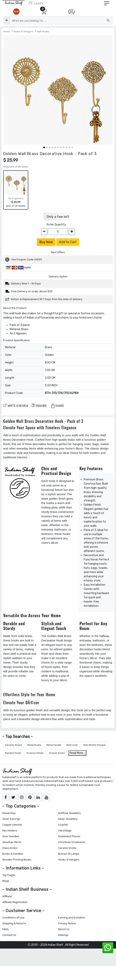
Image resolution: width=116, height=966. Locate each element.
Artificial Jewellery (69, 813)
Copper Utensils (12, 824)
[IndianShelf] (13, 3)
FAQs (5, 929)
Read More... (77, 753)
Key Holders (9, 830)
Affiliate (7, 896)
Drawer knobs (57, 753)
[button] (44, 147)
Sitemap (63, 935)
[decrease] (44, 231)
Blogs (5, 880)
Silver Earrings (11, 818)
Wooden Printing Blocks (16, 859)
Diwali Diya (9, 813)
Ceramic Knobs (13, 745)
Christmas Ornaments (71, 842)
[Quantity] (58, 231)
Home (6, 31)
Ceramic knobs (67, 847)
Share (57, 406)
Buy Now (46, 242)
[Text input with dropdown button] (60, 20)
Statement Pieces (69, 836)
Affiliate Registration (15, 902)
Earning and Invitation (71, 917)
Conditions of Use (13, 917)
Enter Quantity (56, 224)
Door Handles (10, 836)
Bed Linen (72, 745)
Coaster (63, 824)
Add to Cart (68, 242)
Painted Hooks (13, 753)
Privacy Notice (67, 923)
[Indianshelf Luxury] (36, 3)
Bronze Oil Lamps (68, 853)
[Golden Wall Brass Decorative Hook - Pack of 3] (58, 90)
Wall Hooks (43, 31)
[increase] (72, 231)
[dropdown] (7, 20)
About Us (64, 929)
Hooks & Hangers (23, 31)
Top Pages (8, 875)
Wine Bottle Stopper (94, 745)
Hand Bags (65, 830)
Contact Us (9, 935)
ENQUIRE (39, 405)
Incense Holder (35, 753)
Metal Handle (53, 745)
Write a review (15, 405)
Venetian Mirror (11, 842)
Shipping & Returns (14, 923)
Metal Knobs (34, 745)
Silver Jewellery (68, 818)
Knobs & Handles (12, 853)
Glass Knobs (9, 847)
